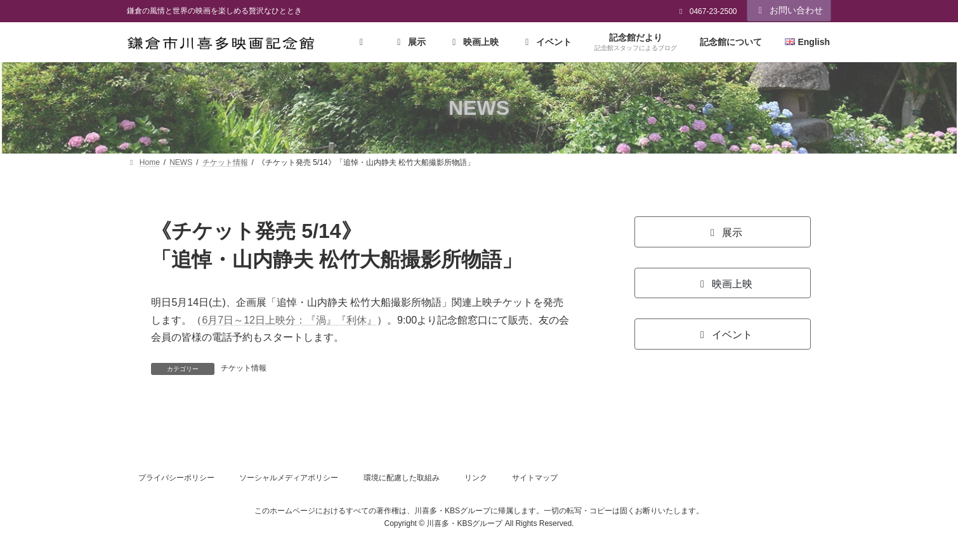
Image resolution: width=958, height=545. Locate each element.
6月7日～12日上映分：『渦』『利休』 (289, 320)
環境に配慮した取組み (402, 477)
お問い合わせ (789, 10)
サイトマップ (535, 477)
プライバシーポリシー (176, 477)
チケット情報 (243, 368)
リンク (475, 477)
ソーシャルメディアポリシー (288, 477)
